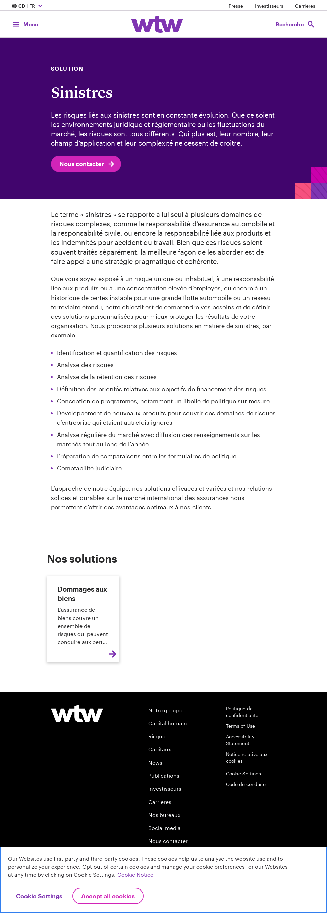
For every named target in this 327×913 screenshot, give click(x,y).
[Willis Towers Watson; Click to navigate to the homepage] (157, 24)
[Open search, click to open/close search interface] (294, 24)
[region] (163, 880)
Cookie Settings (243, 773)
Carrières (305, 6)
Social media (164, 828)
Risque (156, 736)
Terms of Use (240, 726)
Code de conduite (246, 784)
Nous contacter (87, 164)
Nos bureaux (164, 815)
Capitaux (159, 749)
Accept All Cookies (108, 896)
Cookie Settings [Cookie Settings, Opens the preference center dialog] (39, 896)
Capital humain (167, 723)
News (155, 762)
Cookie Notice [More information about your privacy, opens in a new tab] (135, 874)
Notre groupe (165, 710)
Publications (163, 775)
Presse (236, 6)
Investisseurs (269, 6)
